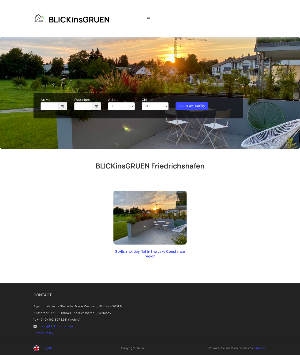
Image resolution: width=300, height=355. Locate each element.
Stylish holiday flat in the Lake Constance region (150, 254)
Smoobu (260, 348)
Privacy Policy (43, 333)
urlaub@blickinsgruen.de (55, 326)
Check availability (191, 106)
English (47, 348)
